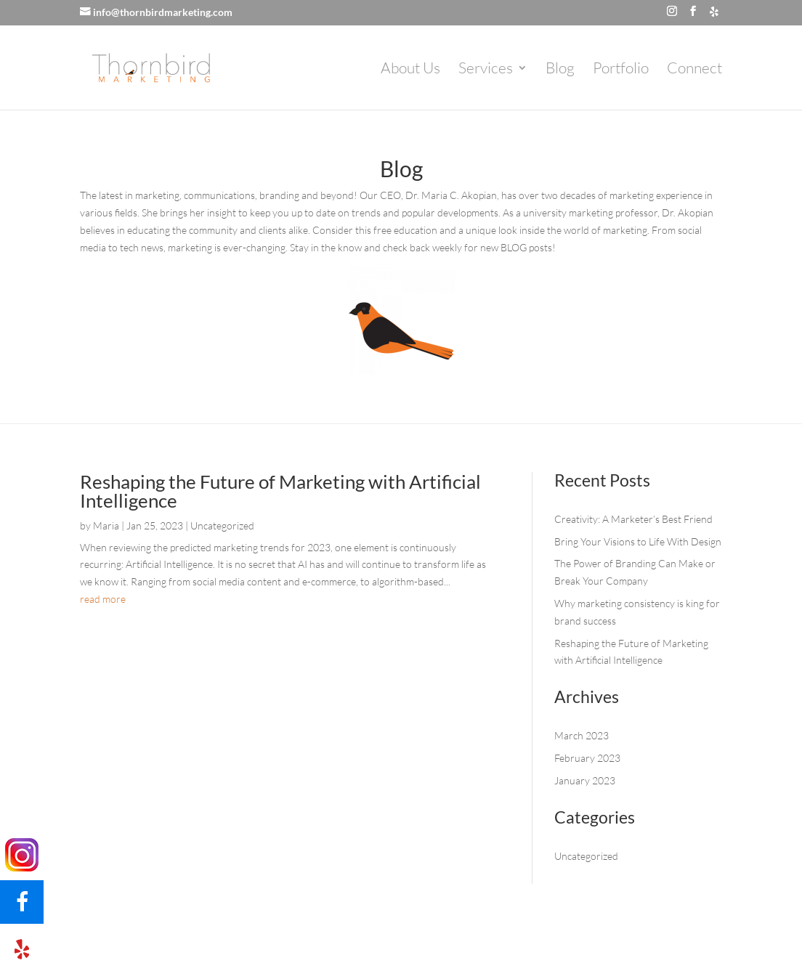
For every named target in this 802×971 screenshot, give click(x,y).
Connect (694, 69)
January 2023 (584, 780)
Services (485, 69)
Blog (560, 69)
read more (103, 599)
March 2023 (581, 735)
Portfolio (621, 69)
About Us (410, 69)
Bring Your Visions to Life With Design (637, 541)
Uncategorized (222, 525)
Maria (106, 525)
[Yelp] (714, 12)
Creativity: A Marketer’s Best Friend (633, 519)
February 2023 (587, 758)
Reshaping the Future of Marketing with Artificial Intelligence (280, 491)
